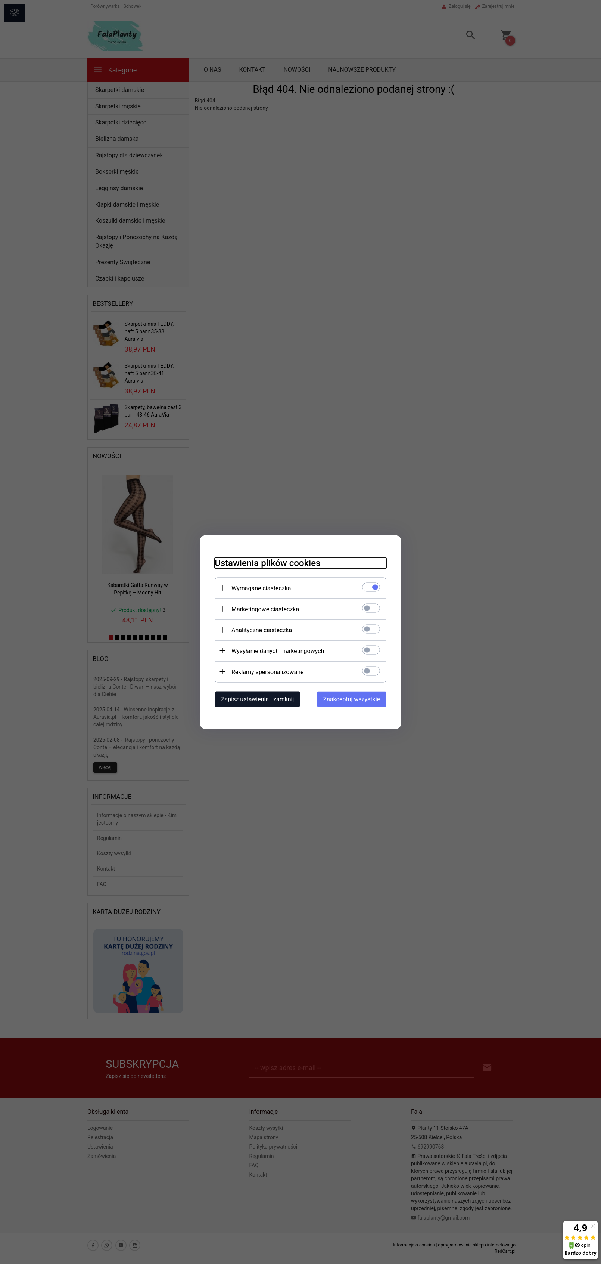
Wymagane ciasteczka (261, 587)
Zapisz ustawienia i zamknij (257, 698)
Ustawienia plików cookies (267, 562)
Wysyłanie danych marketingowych (277, 650)
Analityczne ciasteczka (261, 629)
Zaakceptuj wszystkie (351, 698)
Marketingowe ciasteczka (265, 608)
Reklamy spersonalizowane (267, 671)
